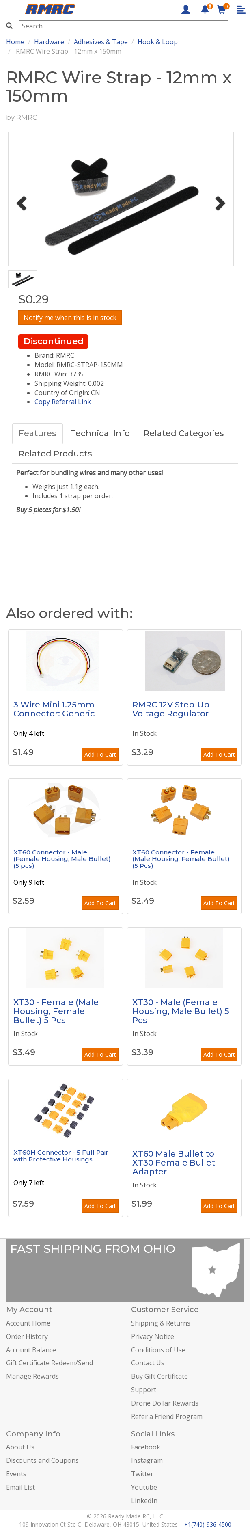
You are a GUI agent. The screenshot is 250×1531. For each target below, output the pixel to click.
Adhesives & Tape (101, 41)
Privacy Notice (152, 1336)
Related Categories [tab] (184, 433)
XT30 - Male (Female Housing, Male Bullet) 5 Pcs (180, 1011)
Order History (27, 1336)
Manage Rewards (32, 1376)
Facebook (145, 1446)
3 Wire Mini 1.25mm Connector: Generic (54, 709)
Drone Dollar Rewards (164, 1403)
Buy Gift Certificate (159, 1376)
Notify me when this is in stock (70, 317)
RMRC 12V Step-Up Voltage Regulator (170, 709)
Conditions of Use (158, 1349)
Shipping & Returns (160, 1323)
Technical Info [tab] (100, 433)
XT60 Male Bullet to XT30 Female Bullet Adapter (173, 1162)
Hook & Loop (158, 41)
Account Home (28, 1323)
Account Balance (31, 1349)
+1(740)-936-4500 (207, 1524)
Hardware (49, 41)
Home (15, 41)
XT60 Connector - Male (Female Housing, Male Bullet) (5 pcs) (62, 858)
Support (143, 1389)
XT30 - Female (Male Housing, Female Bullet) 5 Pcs (56, 1011)
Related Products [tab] (55, 453)
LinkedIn (144, 1500)
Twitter (142, 1473)
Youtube (144, 1487)
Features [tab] (37, 433)
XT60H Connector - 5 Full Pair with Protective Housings (60, 1155)
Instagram (147, 1460)
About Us (20, 1446)
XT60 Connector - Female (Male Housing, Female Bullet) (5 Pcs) (181, 858)
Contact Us (147, 1362)
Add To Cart (100, 754)
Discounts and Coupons (42, 1460)
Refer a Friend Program (167, 1416)
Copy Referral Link (62, 401)
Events (16, 1473)
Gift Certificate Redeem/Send (49, 1362)
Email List (20, 1487)
